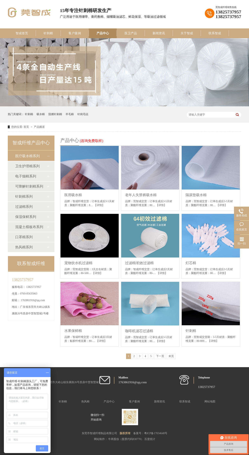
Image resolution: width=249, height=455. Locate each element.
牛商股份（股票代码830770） (126, 439)
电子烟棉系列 (25, 176)
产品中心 (102, 33)
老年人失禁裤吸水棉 (141, 195)
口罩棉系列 (24, 237)
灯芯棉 (191, 263)
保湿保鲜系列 (25, 217)
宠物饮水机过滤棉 (78, 263)
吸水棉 (41, 114)
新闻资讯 (159, 33)
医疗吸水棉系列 (27, 156)
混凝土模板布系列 (29, 227)
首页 (27, 126)
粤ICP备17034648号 (155, 433)
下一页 (160, 356)
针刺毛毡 (82, 114)
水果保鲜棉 (73, 331)
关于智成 (187, 33)
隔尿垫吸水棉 (196, 195)
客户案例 (74, 33)
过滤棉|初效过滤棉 (139, 263)
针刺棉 (48, 33)
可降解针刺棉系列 (29, 186)
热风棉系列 (24, 247)
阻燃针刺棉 (55, 114)
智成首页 (22, 33)
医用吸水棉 (73, 195)
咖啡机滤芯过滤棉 (139, 331)
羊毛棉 (70, 114)
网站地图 (209, 401)
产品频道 (39, 126)
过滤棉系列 (24, 207)
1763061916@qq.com (33, 300)
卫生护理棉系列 (27, 166)
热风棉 (85, 401)
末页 (171, 356)
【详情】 (99, 205)
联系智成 (215, 33)
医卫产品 (130, 33)
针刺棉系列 (24, 196)
